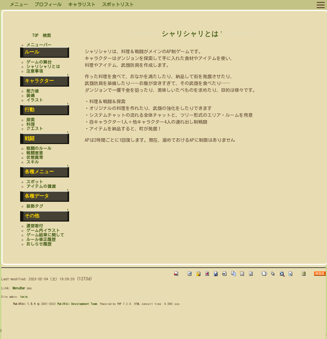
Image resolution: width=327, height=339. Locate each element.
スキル (32, 162)
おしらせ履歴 (39, 244)
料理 (30, 124)
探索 (30, 120)
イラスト (34, 100)
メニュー (19, 4)
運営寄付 (34, 226)
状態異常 (34, 157)
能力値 (32, 91)
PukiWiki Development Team (77, 303)
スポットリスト (118, 4)
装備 (30, 95)
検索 (46, 35)
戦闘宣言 (34, 153)
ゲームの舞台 (39, 62)
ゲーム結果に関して (45, 235)
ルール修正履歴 (41, 239)
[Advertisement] (119, 324)
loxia (23, 296)
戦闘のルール (39, 148)
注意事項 (34, 71)
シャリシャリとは (190, 33)
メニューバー (39, 45)
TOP (35, 35)
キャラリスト (81, 4)
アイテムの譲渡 (41, 186)
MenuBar (18, 288)
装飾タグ (34, 206)
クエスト (34, 129)
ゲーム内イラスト (43, 230)
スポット (34, 182)
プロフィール (48, 4)
